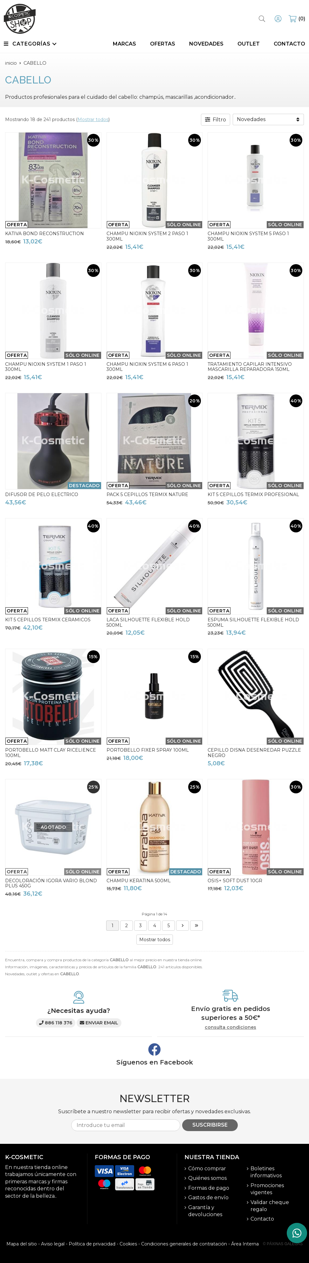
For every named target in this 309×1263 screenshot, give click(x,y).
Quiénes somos (207, 1178)
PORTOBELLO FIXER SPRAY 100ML (147, 750)
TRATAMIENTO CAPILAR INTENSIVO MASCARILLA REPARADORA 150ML (250, 366)
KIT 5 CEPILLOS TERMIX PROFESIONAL (253, 494)
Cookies (128, 1244)
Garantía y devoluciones (205, 1210)
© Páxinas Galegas (283, 1244)
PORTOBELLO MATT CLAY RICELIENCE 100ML (50, 752)
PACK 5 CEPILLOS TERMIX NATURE (147, 494)
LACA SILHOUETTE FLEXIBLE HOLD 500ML (148, 622)
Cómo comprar (207, 1169)
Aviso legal (53, 1244)
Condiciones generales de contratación (184, 1244)
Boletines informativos (266, 1172)
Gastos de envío (208, 1197)
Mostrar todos (93, 119)
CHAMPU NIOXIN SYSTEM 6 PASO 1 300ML (147, 366)
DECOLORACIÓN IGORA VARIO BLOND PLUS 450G (51, 883)
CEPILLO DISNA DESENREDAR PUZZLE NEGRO (254, 752)
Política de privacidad (92, 1244)
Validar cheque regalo (270, 1205)
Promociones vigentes (267, 1188)
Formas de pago (208, 1188)
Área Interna (245, 1244)
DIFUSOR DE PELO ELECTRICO (41, 494)
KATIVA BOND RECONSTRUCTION (44, 233)
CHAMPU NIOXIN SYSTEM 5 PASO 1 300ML (248, 236)
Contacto (262, 1219)
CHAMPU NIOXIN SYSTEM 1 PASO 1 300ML (45, 366)
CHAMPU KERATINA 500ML (138, 881)
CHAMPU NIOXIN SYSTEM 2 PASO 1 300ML (147, 236)
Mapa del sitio (21, 1244)
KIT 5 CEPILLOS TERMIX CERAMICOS (48, 620)
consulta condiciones (230, 1027)
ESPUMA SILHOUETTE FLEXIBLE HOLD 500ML (253, 622)
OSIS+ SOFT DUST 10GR (235, 881)
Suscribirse (210, 1125)
